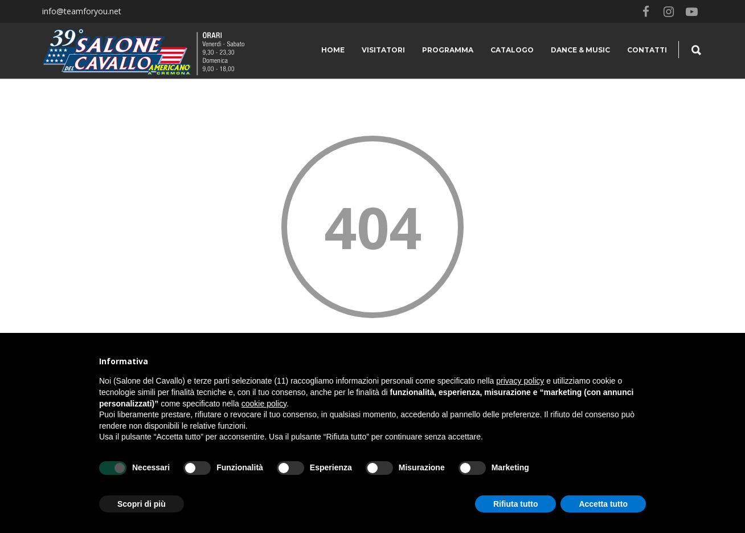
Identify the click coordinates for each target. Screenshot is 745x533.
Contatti (647, 50)
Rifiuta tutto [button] (515, 503)
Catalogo (512, 50)
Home (333, 50)
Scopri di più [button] (141, 503)
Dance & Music (580, 50)
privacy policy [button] (520, 380)
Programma (447, 50)
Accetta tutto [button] (603, 503)
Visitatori (383, 50)
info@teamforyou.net (81, 11)
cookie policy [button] (263, 403)
